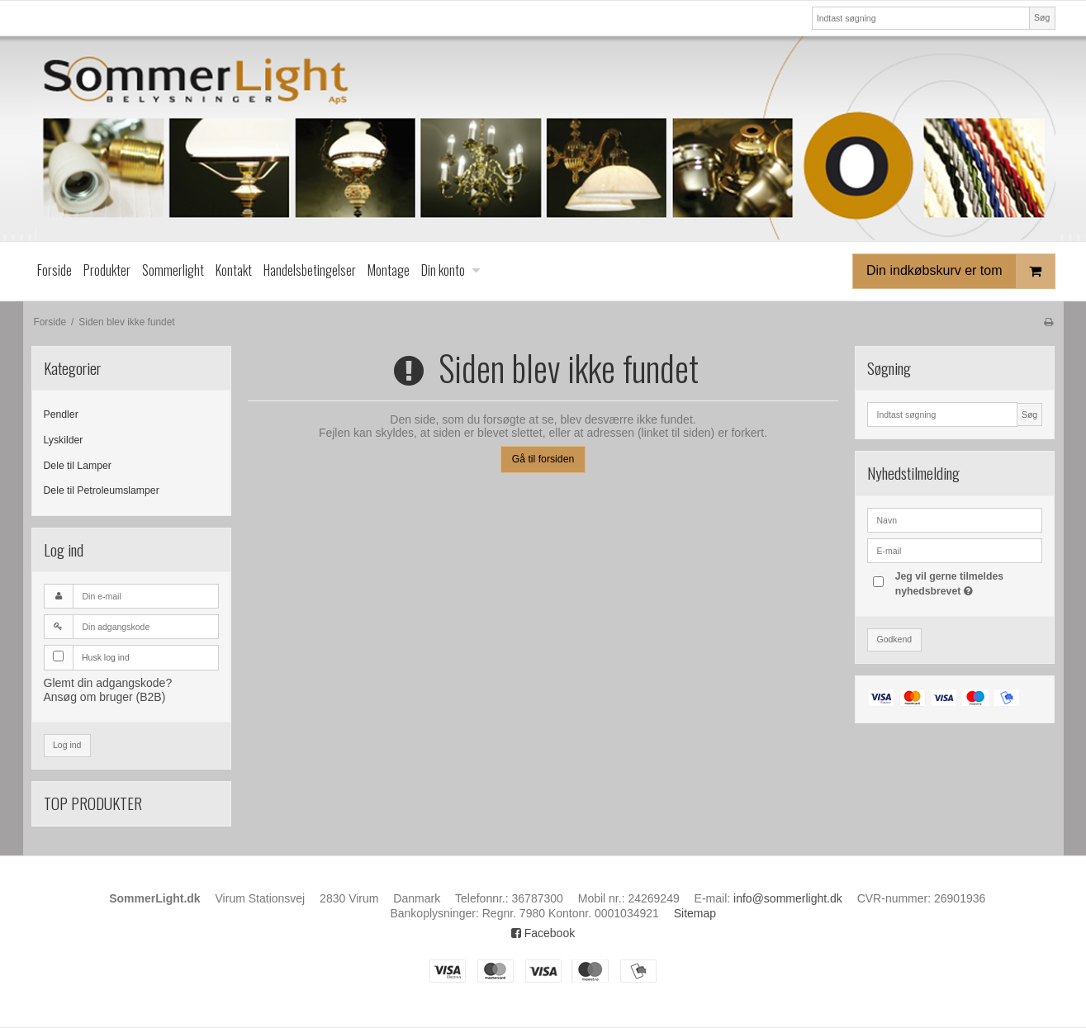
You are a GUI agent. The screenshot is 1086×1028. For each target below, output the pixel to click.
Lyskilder (63, 440)
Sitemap (695, 913)
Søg (1042, 17)
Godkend (894, 639)
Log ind (67, 745)
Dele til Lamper (77, 465)
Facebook (543, 933)
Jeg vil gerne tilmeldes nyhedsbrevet (968, 583)
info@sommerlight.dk (787, 898)
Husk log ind (106, 657)
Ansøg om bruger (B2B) (105, 696)
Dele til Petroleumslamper (101, 490)
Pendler (61, 414)
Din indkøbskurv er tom (960, 271)
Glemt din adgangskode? (108, 682)
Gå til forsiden (543, 459)
